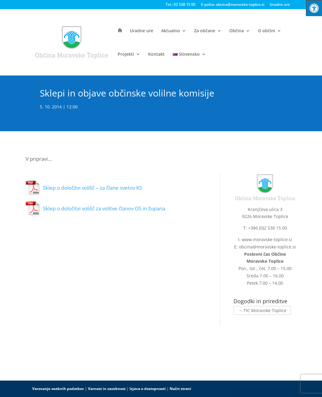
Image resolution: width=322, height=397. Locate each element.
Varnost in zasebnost (107, 388)
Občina (236, 31)
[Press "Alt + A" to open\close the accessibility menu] (314, 8)
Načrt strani (180, 388)
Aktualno (170, 31)
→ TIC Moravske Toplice (262, 310)
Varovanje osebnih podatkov (58, 388)
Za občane (204, 31)
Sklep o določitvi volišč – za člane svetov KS (92, 187)
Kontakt (156, 54)
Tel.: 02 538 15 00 (181, 5)
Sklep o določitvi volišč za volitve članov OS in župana (104, 208)
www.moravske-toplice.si (267, 239)
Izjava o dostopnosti (148, 388)
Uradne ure (280, 5)
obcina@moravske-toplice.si (267, 247)
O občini (266, 31)
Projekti (126, 54)
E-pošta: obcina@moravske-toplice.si (232, 5)
